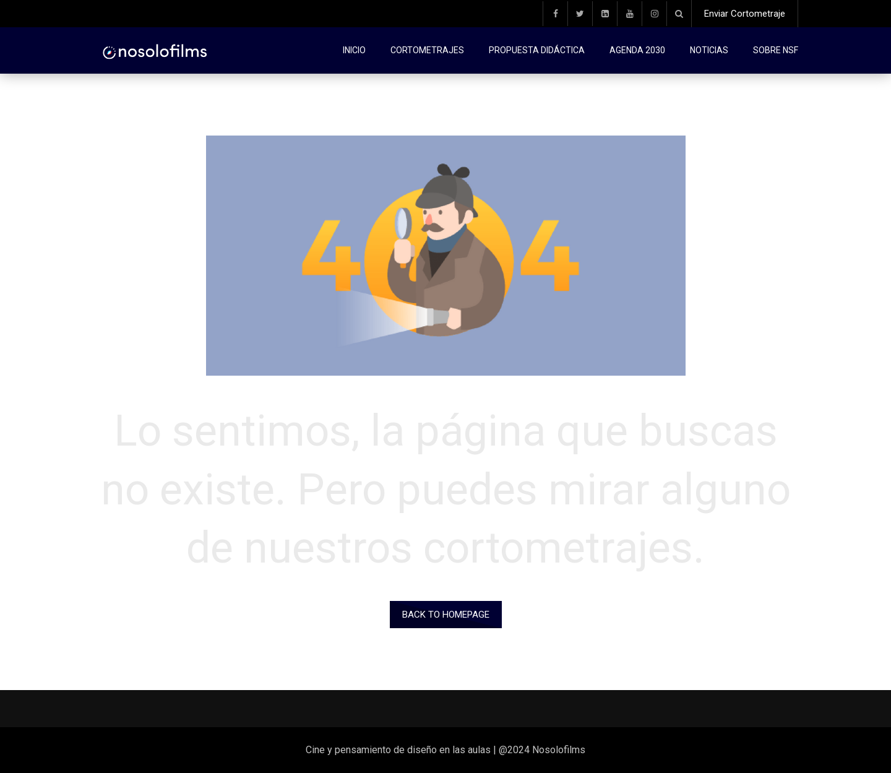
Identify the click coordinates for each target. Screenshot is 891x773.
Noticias (709, 50)
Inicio (354, 50)
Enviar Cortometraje (744, 13)
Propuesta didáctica (537, 50)
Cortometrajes (427, 50)
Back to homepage (445, 614)
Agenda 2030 (637, 50)
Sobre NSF (775, 50)
